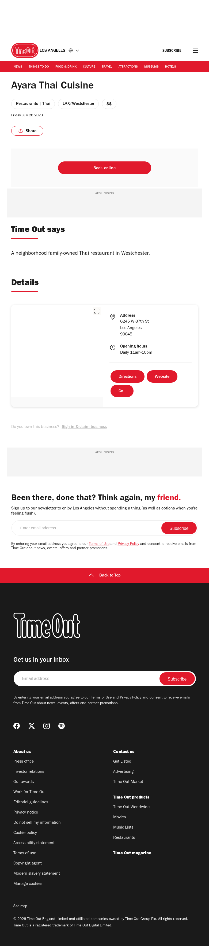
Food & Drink (66, 67)
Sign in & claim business (84, 427)
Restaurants (124, 838)
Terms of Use (99, 544)
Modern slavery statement (36, 874)
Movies (119, 817)
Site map (20, 906)
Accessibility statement (34, 843)
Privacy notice (25, 813)
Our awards (23, 782)
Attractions (128, 67)
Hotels (170, 67)
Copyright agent (27, 864)
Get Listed (122, 762)
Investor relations (28, 772)
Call (122, 391)
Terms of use (24, 853)
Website (162, 377)
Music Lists (123, 828)
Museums (151, 67)
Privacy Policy (128, 544)
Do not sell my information (37, 823)
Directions (127, 377)
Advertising (123, 772)
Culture (89, 67)
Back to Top (105, 575)
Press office (23, 762)
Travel (107, 67)
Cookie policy (25, 833)
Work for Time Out (29, 792)
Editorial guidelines (30, 802)
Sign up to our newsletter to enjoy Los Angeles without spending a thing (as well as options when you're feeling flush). (104, 511)
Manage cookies (27, 884)
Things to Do (39, 67)
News (18, 67)
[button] (97, 311)
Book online (104, 168)
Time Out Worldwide (131, 807)
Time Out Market (128, 782)
